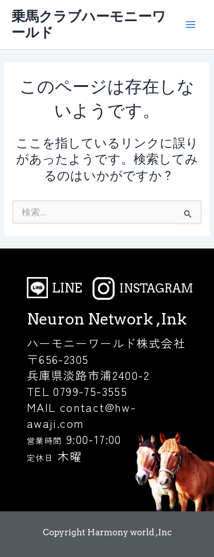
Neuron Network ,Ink (107, 319)
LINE (67, 287)
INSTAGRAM (156, 288)
